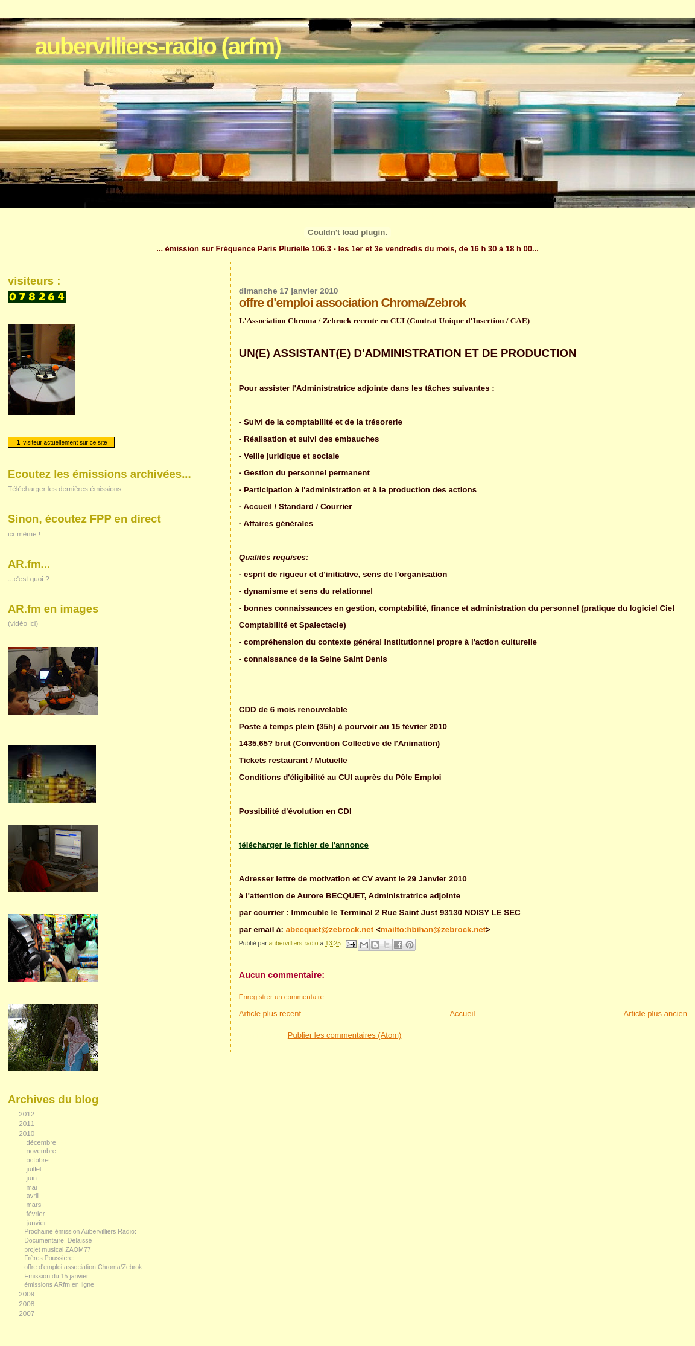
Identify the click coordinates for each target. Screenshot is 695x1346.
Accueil (462, 1013)
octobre (39, 1160)
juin (33, 1178)
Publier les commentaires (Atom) (345, 1035)
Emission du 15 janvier (56, 1276)
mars (35, 1204)
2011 (27, 1123)
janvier (37, 1222)
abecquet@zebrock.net (330, 929)
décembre (43, 1142)
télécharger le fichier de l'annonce (304, 844)
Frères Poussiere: (49, 1257)
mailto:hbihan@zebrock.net (433, 929)
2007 (27, 1313)
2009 (27, 1294)
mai (33, 1187)
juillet (35, 1169)
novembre (43, 1150)
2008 (27, 1303)
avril (34, 1195)
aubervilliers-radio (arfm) (158, 46)
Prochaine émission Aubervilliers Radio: (80, 1231)
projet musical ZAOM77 (57, 1249)
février (37, 1213)
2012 (27, 1114)
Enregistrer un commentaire (281, 996)
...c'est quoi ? (28, 578)
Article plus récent (270, 1013)
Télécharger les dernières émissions (64, 488)
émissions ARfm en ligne (59, 1284)
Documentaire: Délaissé (58, 1240)
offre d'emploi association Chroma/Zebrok (83, 1266)
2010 (27, 1133)
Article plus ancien (656, 1013)
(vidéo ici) (23, 623)
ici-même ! (24, 534)
